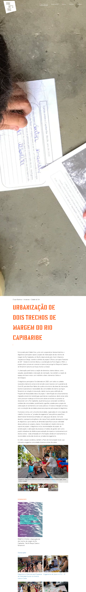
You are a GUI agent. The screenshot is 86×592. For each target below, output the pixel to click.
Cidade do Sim (35, 299)
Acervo (64, 4)
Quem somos (54, 4)
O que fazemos (44, 4)
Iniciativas (27, 299)
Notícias (71, 4)
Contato (79, 4)
